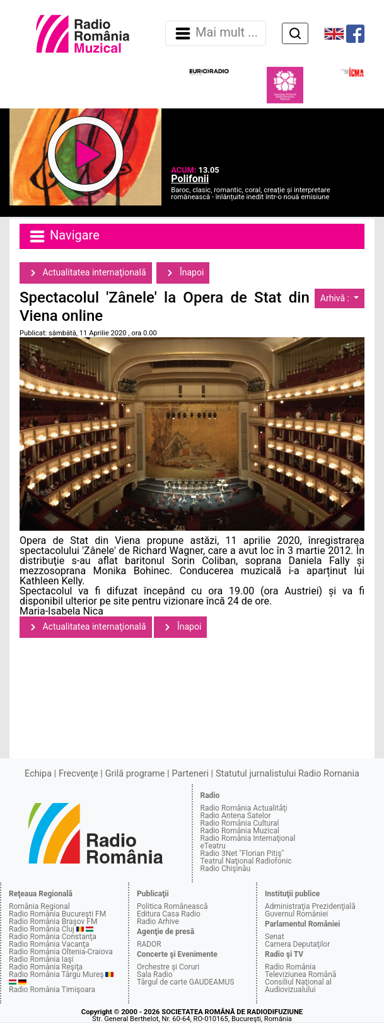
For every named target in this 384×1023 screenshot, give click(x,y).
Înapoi (183, 272)
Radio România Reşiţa (46, 966)
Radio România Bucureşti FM (57, 914)
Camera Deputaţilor (297, 944)
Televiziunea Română (300, 974)
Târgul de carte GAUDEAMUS (185, 982)
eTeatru (213, 845)
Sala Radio (155, 974)
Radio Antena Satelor (236, 815)
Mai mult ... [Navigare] (215, 33)
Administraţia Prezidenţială (310, 906)
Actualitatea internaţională (85, 272)
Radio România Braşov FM (53, 921)
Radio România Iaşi (41, 959)
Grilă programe (135, 773)
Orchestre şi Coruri (168, 966)
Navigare (64, 236)
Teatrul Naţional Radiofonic (246, 861)
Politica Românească (172, 906)
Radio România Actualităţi (244, 808)
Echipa (38, 773)
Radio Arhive (158, 921)
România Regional (39, 906)
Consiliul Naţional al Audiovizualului (298, 986)
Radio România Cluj (41, 929)
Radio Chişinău (226, 868)
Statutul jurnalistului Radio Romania (287, 773)
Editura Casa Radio (169, 914)
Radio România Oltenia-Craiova (61, 951)
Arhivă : (336, 298)
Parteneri (190, 773)
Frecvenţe (78, 773)
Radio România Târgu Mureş (56, 974)
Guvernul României (296, 914)
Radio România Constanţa (52, 936)
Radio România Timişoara (52, 989)
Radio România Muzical (240, 830)
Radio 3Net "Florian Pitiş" (242, 853)
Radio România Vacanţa (49, 944)
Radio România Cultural (240, 823)
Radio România (290, 966)
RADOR (149, 944)
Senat (274, 936)
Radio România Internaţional (248, 838)
